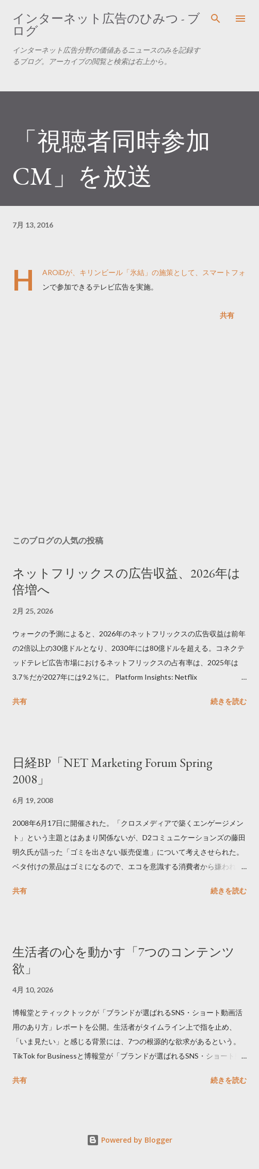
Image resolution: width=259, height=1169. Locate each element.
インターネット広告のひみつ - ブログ (106, 24)
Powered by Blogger (129, 1140)
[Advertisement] (129, 430)
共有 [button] (227, 315)
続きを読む (229, 701)
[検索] (215, 18)
